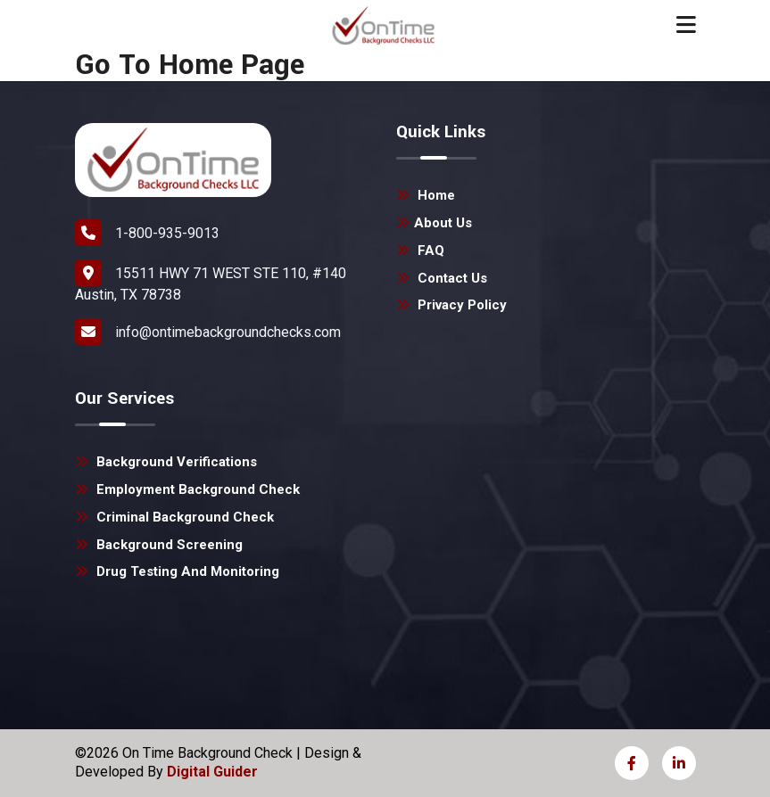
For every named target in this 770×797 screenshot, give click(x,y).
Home (425, 195)
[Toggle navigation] (686, 25)
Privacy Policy (451, 305)
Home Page (231, 65)
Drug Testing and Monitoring (177, 571)
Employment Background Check (187, 489)
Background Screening (159, 545)
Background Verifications (166, 462)
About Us (434, 223)
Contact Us (441, 278)
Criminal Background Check (174, 517)
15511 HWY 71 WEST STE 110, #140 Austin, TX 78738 (210, 281)
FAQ (420, 250)
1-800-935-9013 (147, 232)
